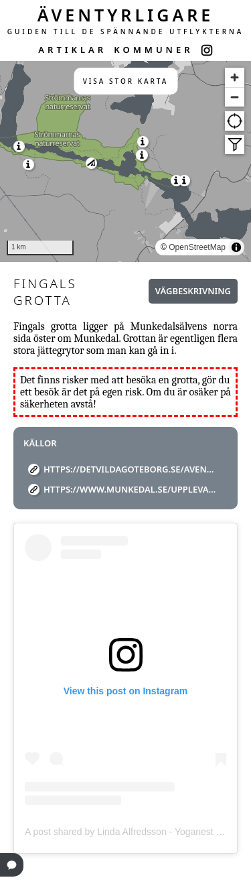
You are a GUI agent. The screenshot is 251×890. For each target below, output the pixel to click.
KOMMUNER (153, 50)
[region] (125, 161)
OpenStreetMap (197, 247)
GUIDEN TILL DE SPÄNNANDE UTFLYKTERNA (125, 31)
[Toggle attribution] (236, 247)
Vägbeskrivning (193, 291)
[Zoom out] (234, 97)
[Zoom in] (234, 77)
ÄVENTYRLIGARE (125, 14)
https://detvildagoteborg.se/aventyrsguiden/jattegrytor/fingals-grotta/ (131, 469)
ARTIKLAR (72, 50)
